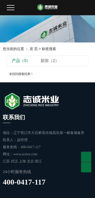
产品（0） (21, 60)
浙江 (38, 161)
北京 (31, 161)
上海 (23, 161)
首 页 (34, 49)
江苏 (7, 161)
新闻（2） (50, 60)
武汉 (15, 161)
